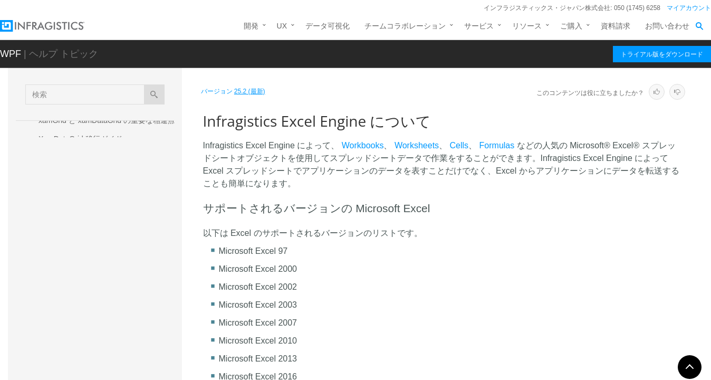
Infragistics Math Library (78, 354)
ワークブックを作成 (81, 276)
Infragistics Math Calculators (85, 335)
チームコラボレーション (405, 26)
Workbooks (363, 145)
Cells (459, 145)
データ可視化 (327, 26)
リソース (527, 26)
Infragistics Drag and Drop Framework (101, 223)
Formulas (497, 145)
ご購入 (571, 26)
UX (282, 26)
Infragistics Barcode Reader (84, 157)
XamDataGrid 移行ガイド (80, 139)
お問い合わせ (667, 26)
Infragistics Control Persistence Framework (109, 205)
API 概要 (62, 313)
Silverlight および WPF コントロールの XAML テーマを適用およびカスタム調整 (105, 181)
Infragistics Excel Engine (82, 242)
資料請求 (615, 26)
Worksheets (417, 145)
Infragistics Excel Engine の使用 (100, 295)
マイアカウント (689, 8)
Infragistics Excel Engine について (107, 258)
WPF (10, 54)
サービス (479, 26)
